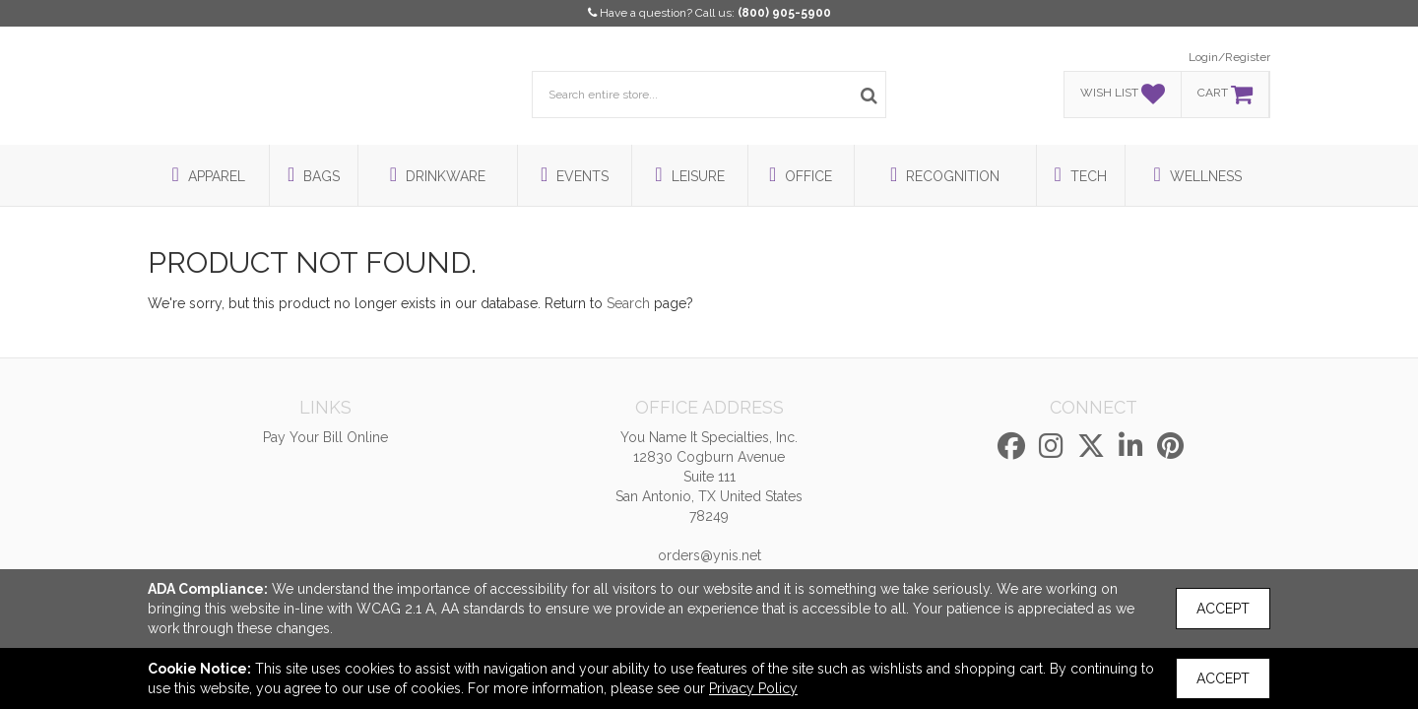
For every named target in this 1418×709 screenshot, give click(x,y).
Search (628, 303)
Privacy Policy (753, 688)
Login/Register (1229, 57)
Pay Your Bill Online (325, 437)
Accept (1223, 608)
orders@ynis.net (709, 555)
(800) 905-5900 (784, 13)
